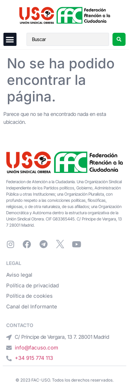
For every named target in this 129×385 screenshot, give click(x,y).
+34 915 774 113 (34, 358)
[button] (10, 39)
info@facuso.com (36, 347)
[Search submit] (119, 39)
